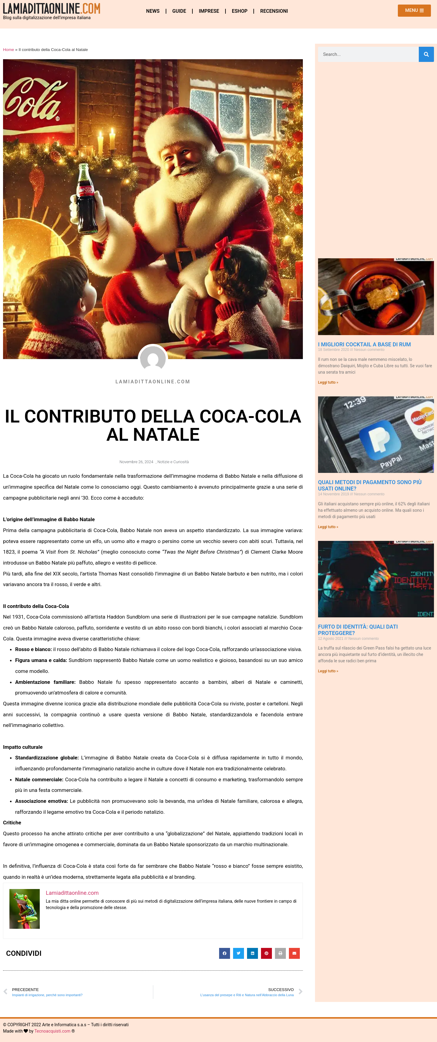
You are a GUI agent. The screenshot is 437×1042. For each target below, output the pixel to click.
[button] (224, 953)
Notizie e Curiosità (173, 462)
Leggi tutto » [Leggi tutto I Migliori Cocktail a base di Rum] (328, 382)
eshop (239, 11)
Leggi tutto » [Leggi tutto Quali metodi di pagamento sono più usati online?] (328, 527)
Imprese (209, 11)
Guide (179, 11)
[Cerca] (426, 54)
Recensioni (274, 11)
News (153, 11)
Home (8, 49)
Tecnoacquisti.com (52, 1031)
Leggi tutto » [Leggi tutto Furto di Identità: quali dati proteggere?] (328, 671)
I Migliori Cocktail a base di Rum (364, 344)
